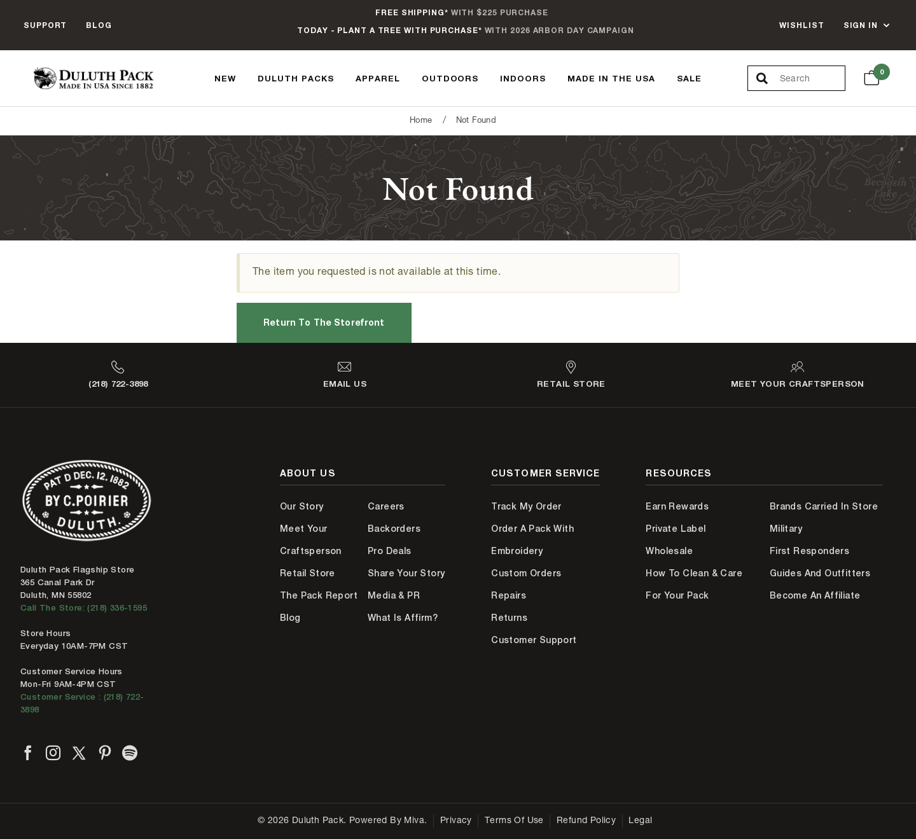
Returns (509, 618)
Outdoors (450, 78)
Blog (99, 25)
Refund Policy (586, 821)
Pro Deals (390, 551)
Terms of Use (514, 821)
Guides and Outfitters (820, 573)
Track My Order (526, 506)
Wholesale (669, 551)
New (225, 78)
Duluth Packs (296, 78)
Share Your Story (406, 573)
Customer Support (533, 640)
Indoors (523, 78)
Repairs (508, 595)
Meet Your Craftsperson (311, 540)
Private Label (675, 529)
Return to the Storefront (323, 322)
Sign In (860, 25)
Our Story (302, 506)
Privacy (456, 821)
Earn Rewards (677, 506)
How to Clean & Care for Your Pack (694, 584)
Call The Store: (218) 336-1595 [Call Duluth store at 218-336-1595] (83, 608)
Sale (689, 78)
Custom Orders (526, 573)
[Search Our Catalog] (812, 79)
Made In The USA (611, 78)
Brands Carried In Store (824, 506)
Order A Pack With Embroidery (532, 540)
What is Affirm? (403, 618)
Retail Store (307, 573)
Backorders (394, 529)
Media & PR (394, 595)
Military (786, 529)
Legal (640, 821)
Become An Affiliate (815, 595)
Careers (386, 506)
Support (45, 25)
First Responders (809, 551)
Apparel (378, 78)
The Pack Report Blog (318, 606)
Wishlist (801, 25)
